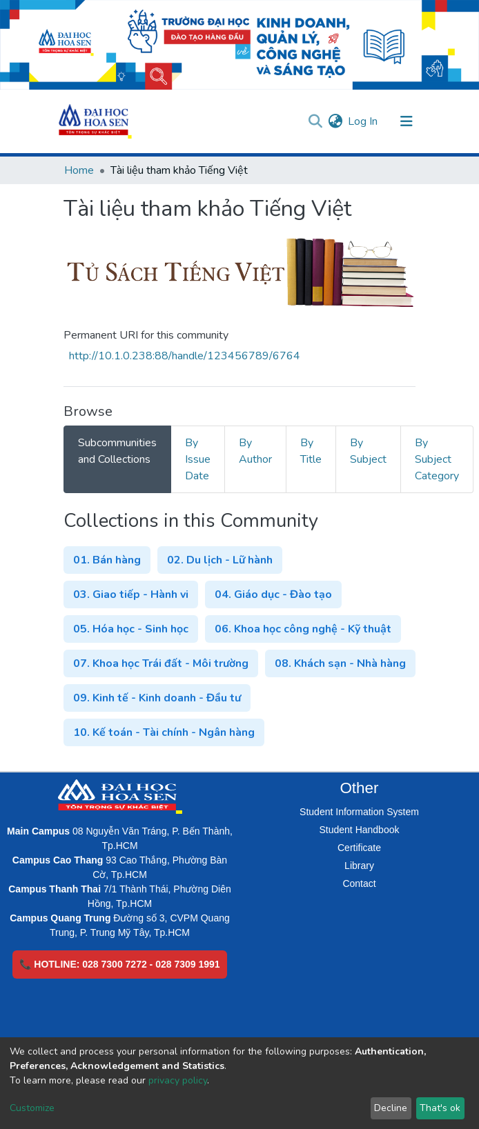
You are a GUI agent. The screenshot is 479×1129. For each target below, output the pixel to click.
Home (79, 170)
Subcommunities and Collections (117, 451)
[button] (335, 121)
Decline (390, 1108)
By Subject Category (437, 459)
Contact (358, 883)
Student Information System (359, 811)
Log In (363, 121)
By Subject (368, 451)
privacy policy (177, 1080)
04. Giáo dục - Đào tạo (273, 594)
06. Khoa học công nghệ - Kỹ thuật (303, 629)
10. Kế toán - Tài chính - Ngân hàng (164, 732)
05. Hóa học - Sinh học (130, 629)
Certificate (359, 847)
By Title (311, 451)
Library (359, 865)
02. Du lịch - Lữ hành (220, 560)
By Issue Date (198, 459)
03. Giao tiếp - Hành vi (130, 594)
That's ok (440, 1108)
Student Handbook (360, 829)
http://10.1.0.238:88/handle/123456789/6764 (184, 355)
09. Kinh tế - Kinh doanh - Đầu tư (157, 698)
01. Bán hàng (107, 560)
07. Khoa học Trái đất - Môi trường (160, 663)
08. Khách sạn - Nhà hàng (340, 663)
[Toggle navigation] (406, 121)
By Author (255, 451)
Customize (32, 1108)
